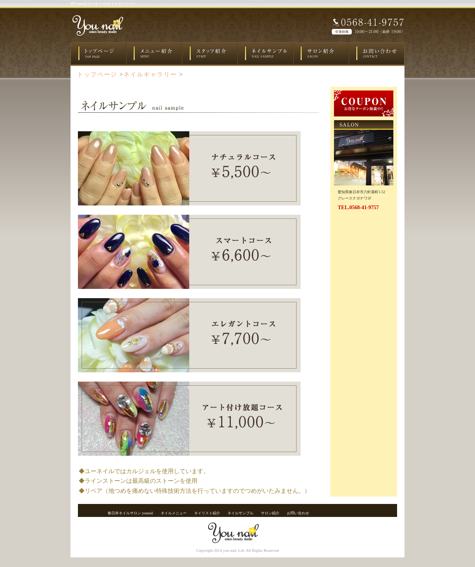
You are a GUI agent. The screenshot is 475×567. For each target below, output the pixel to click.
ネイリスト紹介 (207, 513)
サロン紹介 (270, 513)
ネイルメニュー (174, 513)
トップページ (97, 74)
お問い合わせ (298, 513)
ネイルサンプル (240, 513)
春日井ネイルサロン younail (130, 513)
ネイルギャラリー (150, 74)
